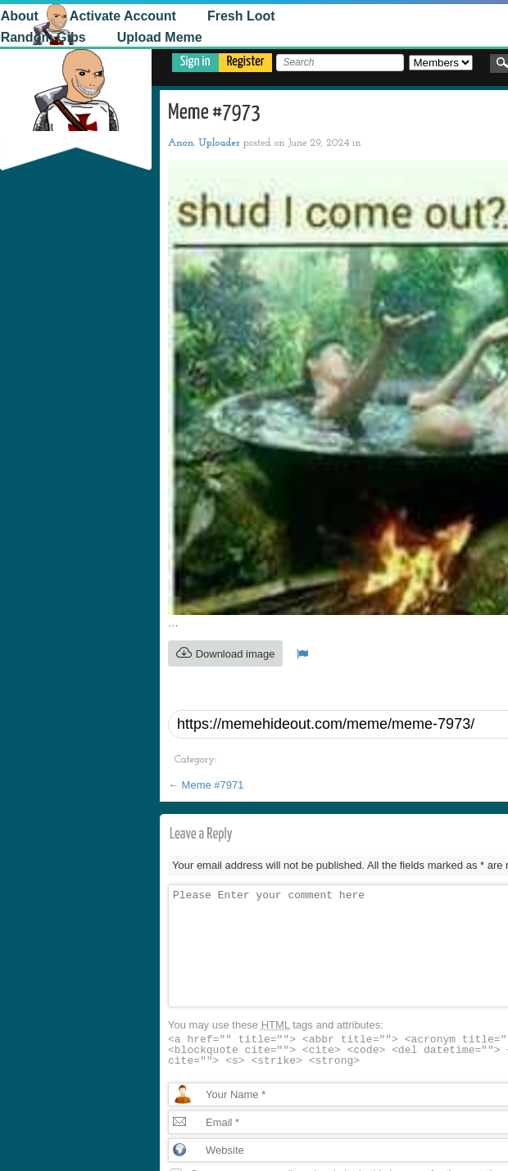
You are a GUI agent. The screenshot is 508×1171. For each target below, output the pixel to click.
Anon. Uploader (204, 143)
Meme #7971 (206, 785)
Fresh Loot (168, 16)
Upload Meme (86, 37)
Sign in (195, 62)
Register (246, 62)
